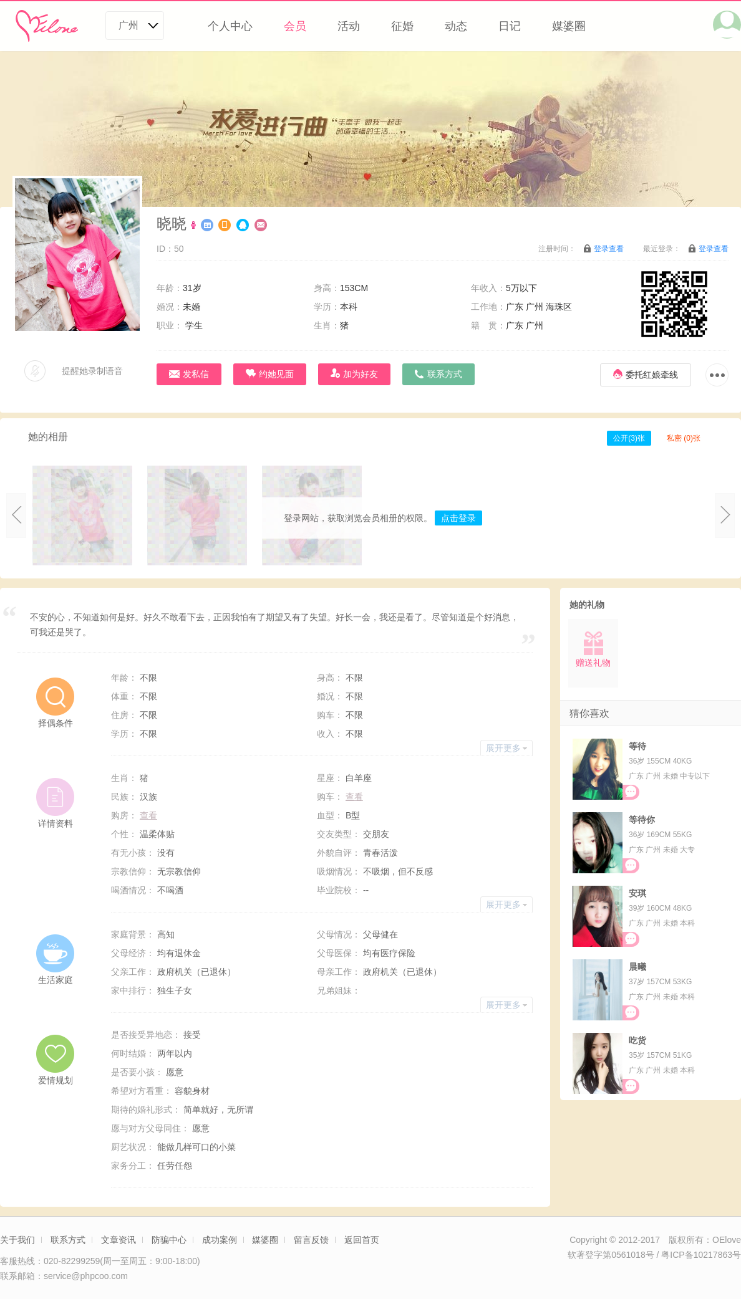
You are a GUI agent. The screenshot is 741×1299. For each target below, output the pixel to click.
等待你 (642, 820)
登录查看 (609, 248)
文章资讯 (118, 1240)
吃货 (637, 1040)
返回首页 (361, 1240)
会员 (295, 26)
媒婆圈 (569, 26)
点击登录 (458, 518)
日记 (509, 26)
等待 (637, 746)
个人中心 (230, 26)
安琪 (637, 893)
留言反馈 (311, 1240)
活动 (348, 26)
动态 (456, 26)
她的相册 (48, 436)
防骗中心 (169, 1240)
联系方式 (68, 1240)
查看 (354, 797)
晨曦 (637, 967)
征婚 (402, 26)
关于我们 (17, 1240)
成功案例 (219, 1240)
